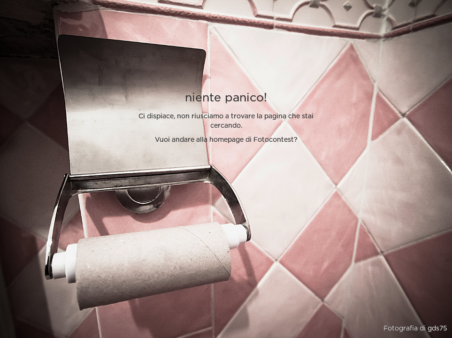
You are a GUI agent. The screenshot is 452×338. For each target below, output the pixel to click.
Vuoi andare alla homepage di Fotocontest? (226, 140)
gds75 (437, 328)
